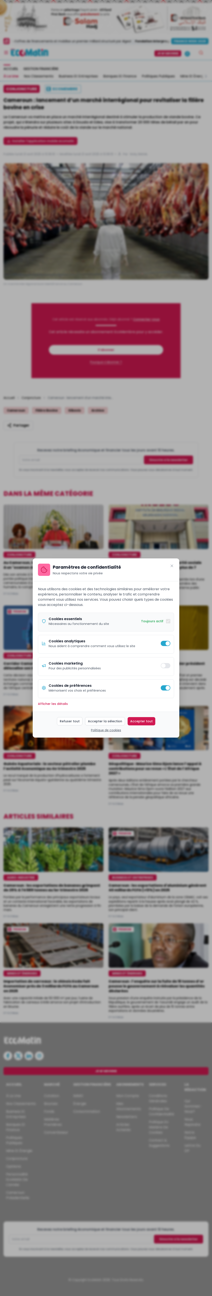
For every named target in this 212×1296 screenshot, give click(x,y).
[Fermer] (172, 566)
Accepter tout (141, 721)
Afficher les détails (53, 704)
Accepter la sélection (105, 721)
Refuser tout (70, 721)
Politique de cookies (106, 730)
